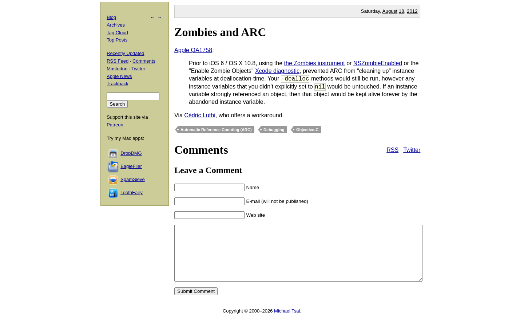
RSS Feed (117, 61)
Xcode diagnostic (277, 71)
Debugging (273, 129)
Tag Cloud (117, 32)
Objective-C (307, 129)
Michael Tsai (287, 322)
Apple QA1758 (193, 50)
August (390, 11)
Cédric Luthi (199, 115)
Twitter (411, 150)
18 (401, 11)
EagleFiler (131, 166)
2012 (412, 11)
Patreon (115, 124)
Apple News (119, 76)
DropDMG (131, 153)
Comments (143, 61)
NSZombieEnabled (377, 63)
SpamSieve (132, 179)
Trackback (117, 83)
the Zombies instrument (314, 63)
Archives (116, 25)
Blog (111, 17)
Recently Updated (125, 53)
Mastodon (117, 68)
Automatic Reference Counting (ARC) (216, 129)
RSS (392, 150)
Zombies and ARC (220, 32)
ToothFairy (131, 192)
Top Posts (117, 40)
